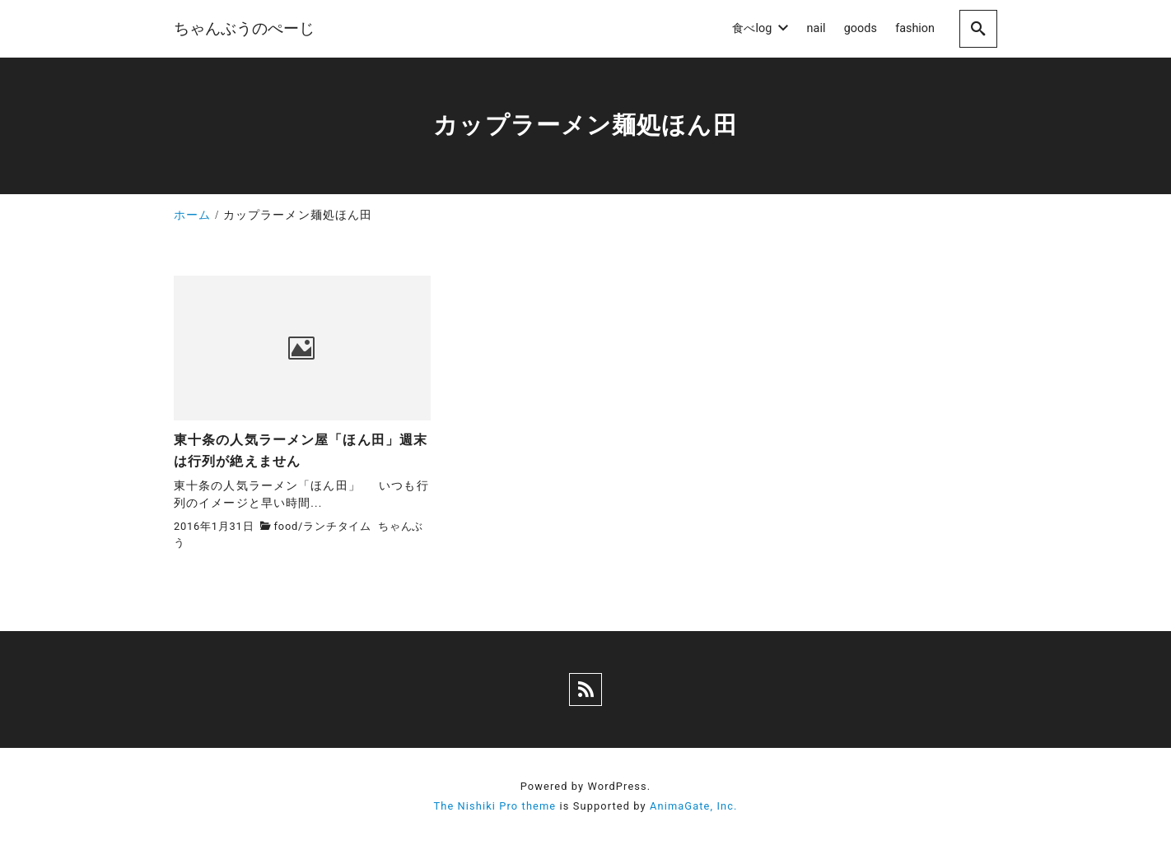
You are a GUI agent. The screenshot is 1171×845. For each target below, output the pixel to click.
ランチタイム (337, 526)
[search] (978, 28)
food (286, 526)
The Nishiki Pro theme (494, 806)
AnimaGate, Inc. (693, 806)
